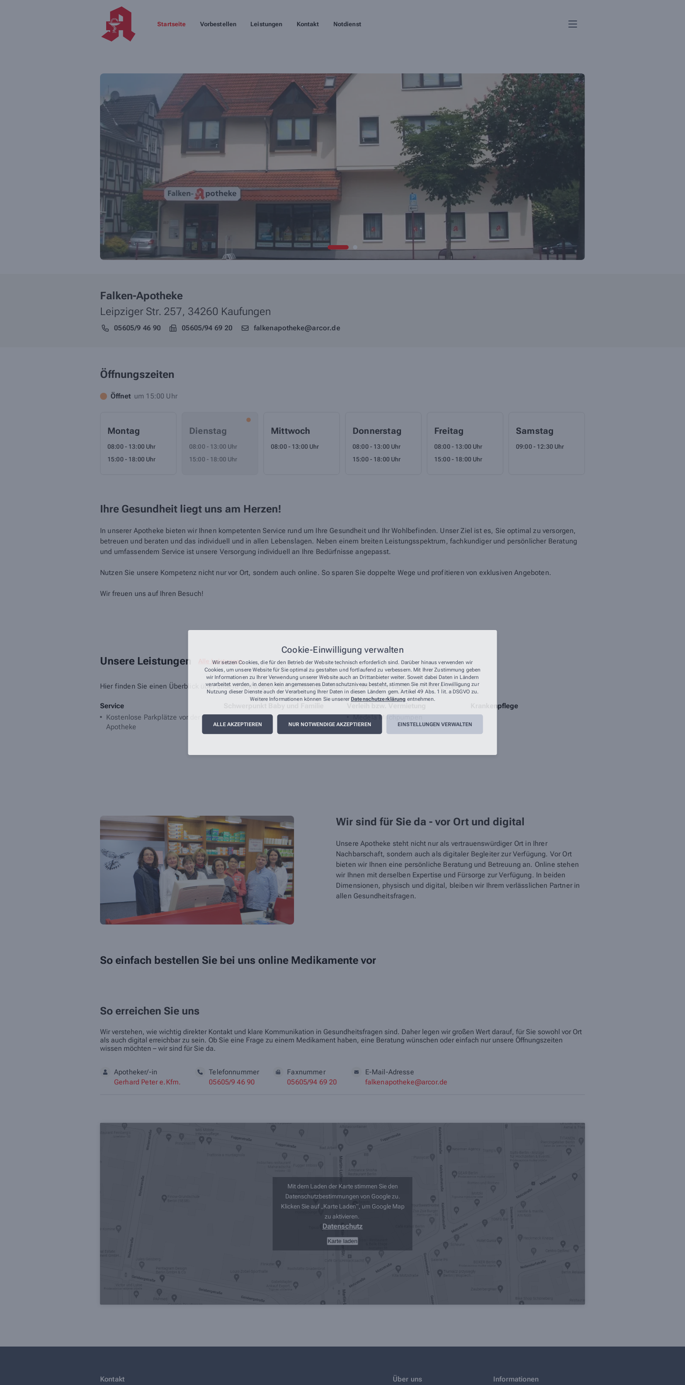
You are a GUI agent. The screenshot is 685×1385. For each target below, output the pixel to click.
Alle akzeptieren (237, 724)
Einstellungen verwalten (435, 724)
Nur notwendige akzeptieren (329, 724)
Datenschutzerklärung (378, 699)
